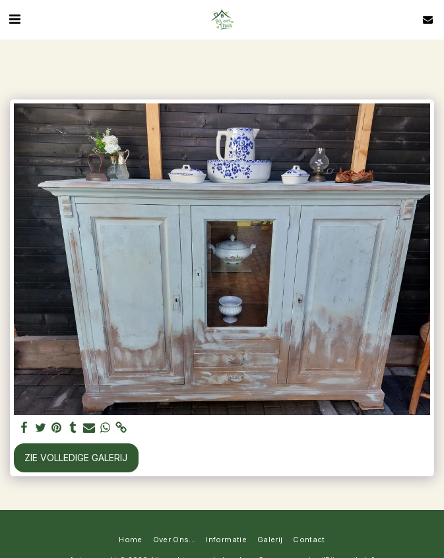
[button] (14, 19)
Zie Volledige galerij (75, 457)
